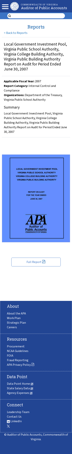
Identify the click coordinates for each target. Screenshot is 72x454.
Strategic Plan (16, 323)
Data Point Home (20, 384)
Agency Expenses (20, 393)
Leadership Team (18, 412)
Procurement (16, 346)
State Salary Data (20, 388)
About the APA (16, 313)
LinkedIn (14, 421)
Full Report (36, 262)
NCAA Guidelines (17, 351)
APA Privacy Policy (20, 365)
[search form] (38, 16)
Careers (12, 327)
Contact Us (14, 417)
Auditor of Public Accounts (44, 8)
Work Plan (14, 318)
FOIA (10, 356)
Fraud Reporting (17, 360)
